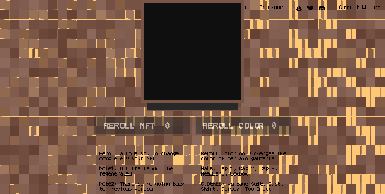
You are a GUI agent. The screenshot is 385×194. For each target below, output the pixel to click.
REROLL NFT (128, 125)
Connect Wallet (359, 7)
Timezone (271, 7)
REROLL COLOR (232, 125)
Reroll (245, 7)
